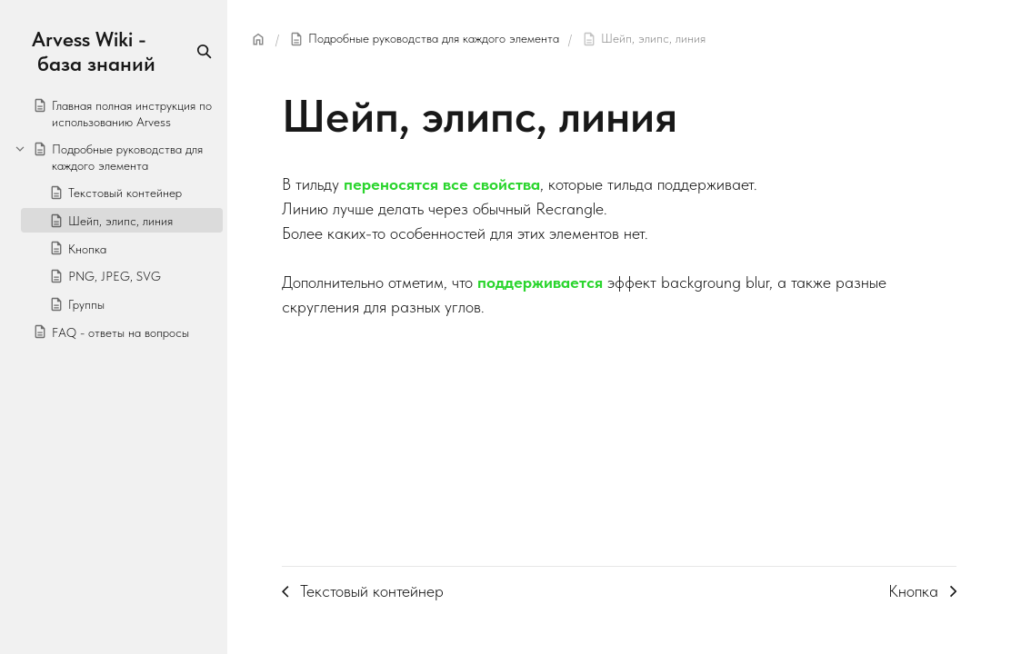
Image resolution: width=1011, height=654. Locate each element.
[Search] (204, 51)
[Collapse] (20, 148)
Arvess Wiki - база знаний (93, 51)
